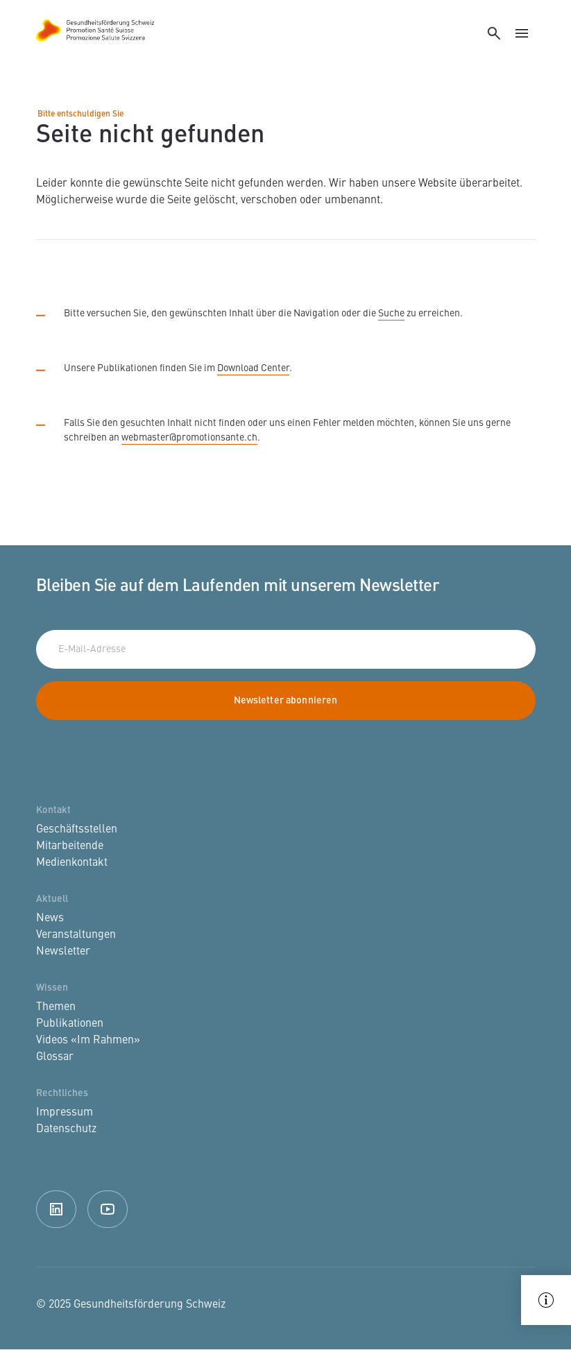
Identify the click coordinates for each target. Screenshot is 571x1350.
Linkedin (56, 1208)
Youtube (107, 1208)
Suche (391, 313)
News (50, 918)
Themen (56, 1007)
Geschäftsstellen (76, 829)
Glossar (55, 1057)
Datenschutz (66, 1129)
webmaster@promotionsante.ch (189, 438)
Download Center (253, 368)
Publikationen (69, 1023)
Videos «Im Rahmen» (88, 1040)
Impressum (64, 1112)
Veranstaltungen (76, 935)
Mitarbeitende (69, 846)
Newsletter (63, 951)
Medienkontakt (72, 863)
